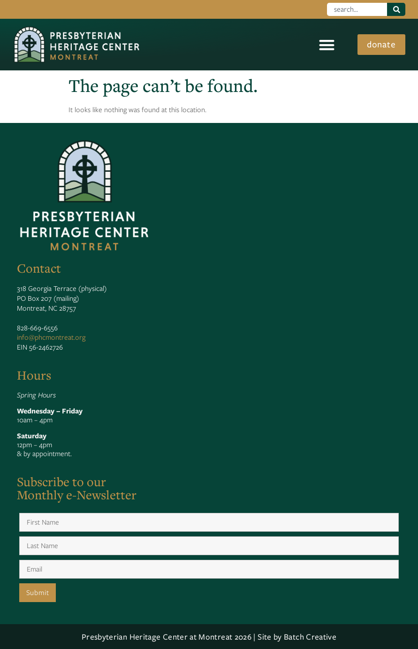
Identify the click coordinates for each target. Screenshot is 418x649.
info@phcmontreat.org (51, 337)
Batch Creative (310, 636)
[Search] (396, 9)
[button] (325, 44)
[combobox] (357, 9)
